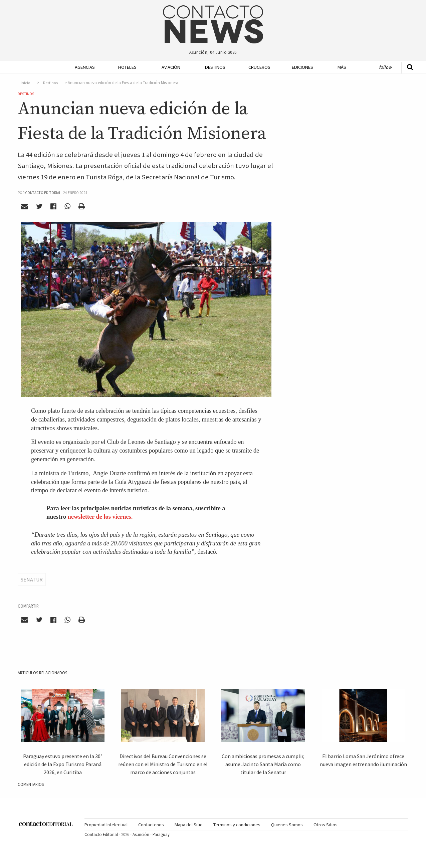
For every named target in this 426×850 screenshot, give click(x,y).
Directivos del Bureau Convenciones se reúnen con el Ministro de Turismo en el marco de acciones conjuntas (163, 764)
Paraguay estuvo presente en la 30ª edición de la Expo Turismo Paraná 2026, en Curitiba (62, 764)
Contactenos (151, 825)
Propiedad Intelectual (106, 825)
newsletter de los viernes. (100, 516)
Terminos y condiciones (236, 825)
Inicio (25, 82)
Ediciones (302, 67)
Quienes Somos (287, 825)
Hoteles (127, 67)
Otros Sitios (325, 825)
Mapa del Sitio (189, 825)
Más (342, 67)
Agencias (85, 67)
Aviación (171, 67)
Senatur (32, 579)
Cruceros (259, 67)
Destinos (215, 67)
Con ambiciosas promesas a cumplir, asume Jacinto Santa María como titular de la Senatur (263, 764)
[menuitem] (82, 67)
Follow (385, 67)
